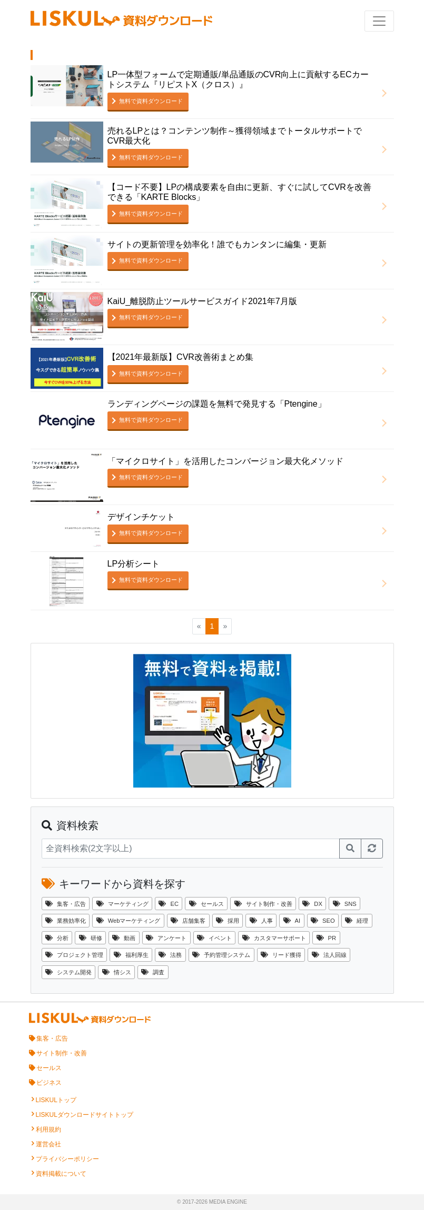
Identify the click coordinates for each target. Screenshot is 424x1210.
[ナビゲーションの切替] (379, 21)
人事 (261, 920)
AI (292, 920)
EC (169, 904)
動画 (123, 938)
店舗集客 (188, 920)
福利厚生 (131, 955)
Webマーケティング (128, 920)
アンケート (166, 938)
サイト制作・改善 (263, 904)
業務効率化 (65, 920)
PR (327, 938)
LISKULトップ (56, 1100)
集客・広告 (65, 904)
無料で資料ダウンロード (151, 101)
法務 (170, 955)
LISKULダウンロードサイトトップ (84, 1114)
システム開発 (68, 972)
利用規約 (48, 1129)
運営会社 (48, 1144)
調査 (152, 972)
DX (312, 904)
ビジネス (49, 1082)
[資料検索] (191, 849)
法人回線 (329, 955)
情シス (116, 972)
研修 (90, 938)
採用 (227, 920)
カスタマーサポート (274, 938)
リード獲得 (281, 955)
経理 (356, 920)
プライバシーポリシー (67, 1159)
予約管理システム (221, 955)
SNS (345, 904)
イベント (214, 938)
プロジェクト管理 (74, 955)
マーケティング (122, 904)
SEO (323, 920)
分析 (56, 938)
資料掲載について (61, 1173)
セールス (206, 904)
